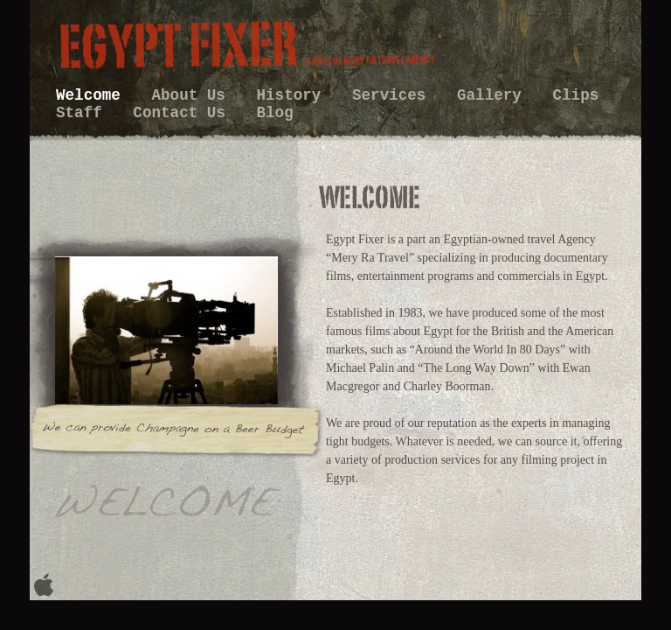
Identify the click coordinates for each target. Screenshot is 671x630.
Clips (575, 95)
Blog (275, 113)
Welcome (92, 95)
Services (393, 95)
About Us (192, 95)
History (293, 95)
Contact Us (183, 113)
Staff (83, 113)
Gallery (493, 95)
